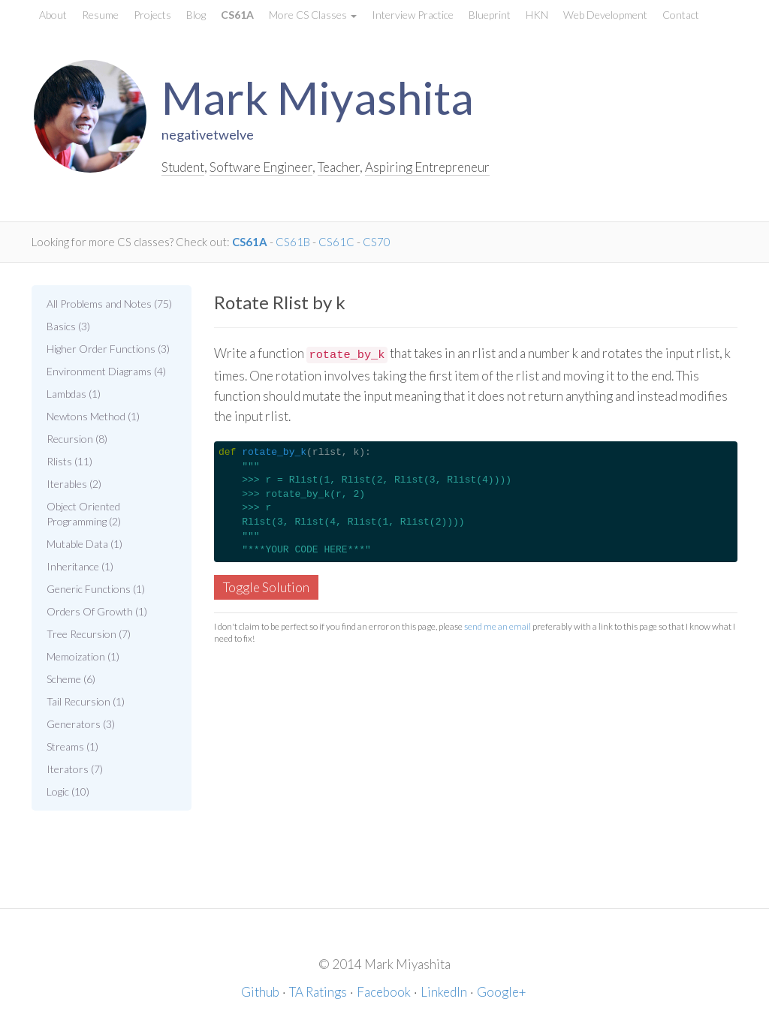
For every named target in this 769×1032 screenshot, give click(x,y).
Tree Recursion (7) (89, 633)
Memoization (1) (83, 656)
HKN (537, 14)
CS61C (336, 241)
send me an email (497, 626)
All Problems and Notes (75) (109, 303)
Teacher (339, 167)
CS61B (293, 241)
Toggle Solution (266, 587)
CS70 (377, 241)
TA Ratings (318, 992)
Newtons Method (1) (93, 416)
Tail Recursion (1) (86, 701)
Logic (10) (68, 791)
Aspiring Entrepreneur (427, 167)
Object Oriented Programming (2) (84, 514)
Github (260, 992)
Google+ (501, 992)
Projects (152, 14)
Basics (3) (68, 326)
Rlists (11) (69, 461)
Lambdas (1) (74, 393)
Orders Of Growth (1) (97, 611)
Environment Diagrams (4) (106, 371)
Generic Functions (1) (96, 588)
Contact (680, 14)
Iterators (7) (75, 769)
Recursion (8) (77, 438)
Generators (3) (81, 724)
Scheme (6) (71, 678)
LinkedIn (444, 992)
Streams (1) (72, 746)
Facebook (384, 992)
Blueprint (490, 14)
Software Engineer (261, 167)
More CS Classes (313, 14)
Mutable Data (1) (84, 543)
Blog (196, 14)
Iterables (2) (74, 483)
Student (182, 167)
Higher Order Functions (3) (108, 348)
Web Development (605, 14)
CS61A (237, 14)
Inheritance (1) (80, 566)
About (53, 14)
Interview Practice (413, 14)
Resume (100, 14)
